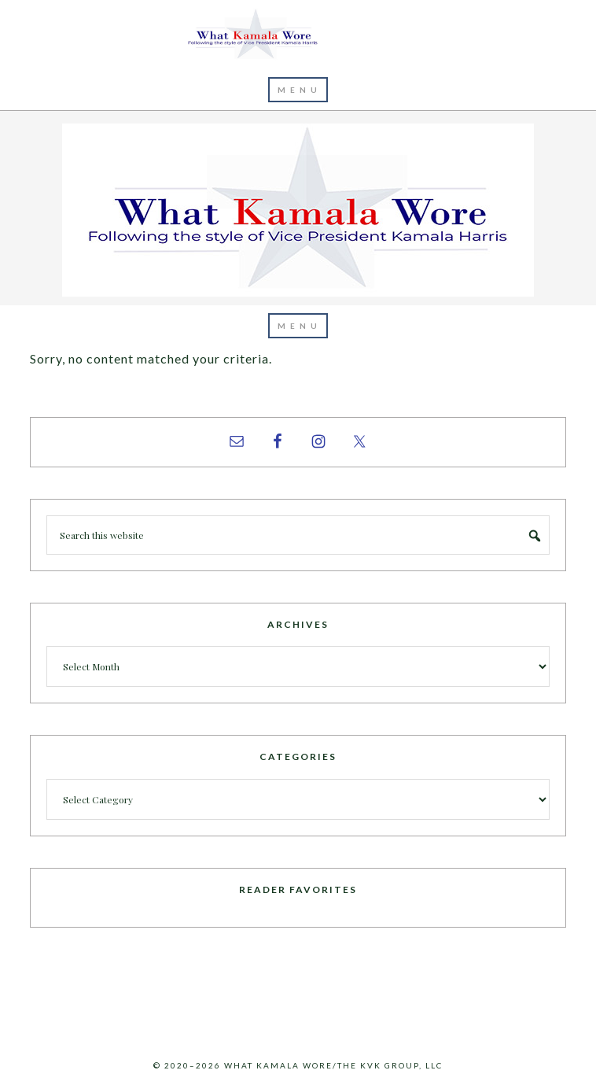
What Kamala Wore (298, 34)
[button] (298, 89)
